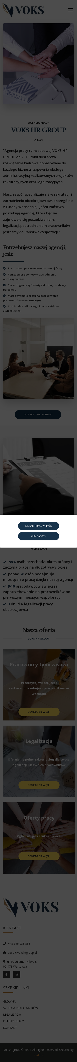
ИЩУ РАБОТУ (38, 536)
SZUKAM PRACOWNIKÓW (38, 525)
